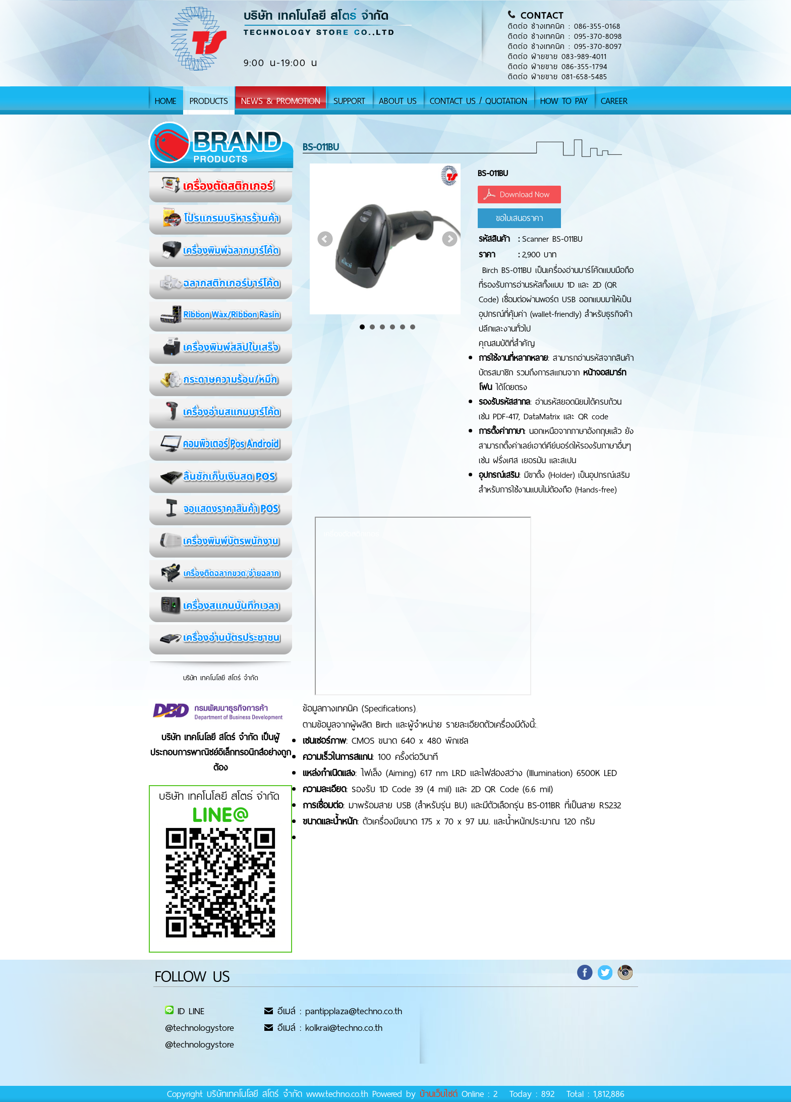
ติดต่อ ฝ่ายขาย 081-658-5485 (557, 76)
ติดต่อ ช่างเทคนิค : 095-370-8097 (565, 46)
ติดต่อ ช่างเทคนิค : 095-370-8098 (565, 36)
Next (450, 239)
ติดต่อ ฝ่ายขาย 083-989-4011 (557, 56)
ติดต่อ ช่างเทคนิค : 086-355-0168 (564, 26)
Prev (325, 239)
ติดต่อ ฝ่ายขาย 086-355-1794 (557, 66)
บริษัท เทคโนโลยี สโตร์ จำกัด (220, 678)
